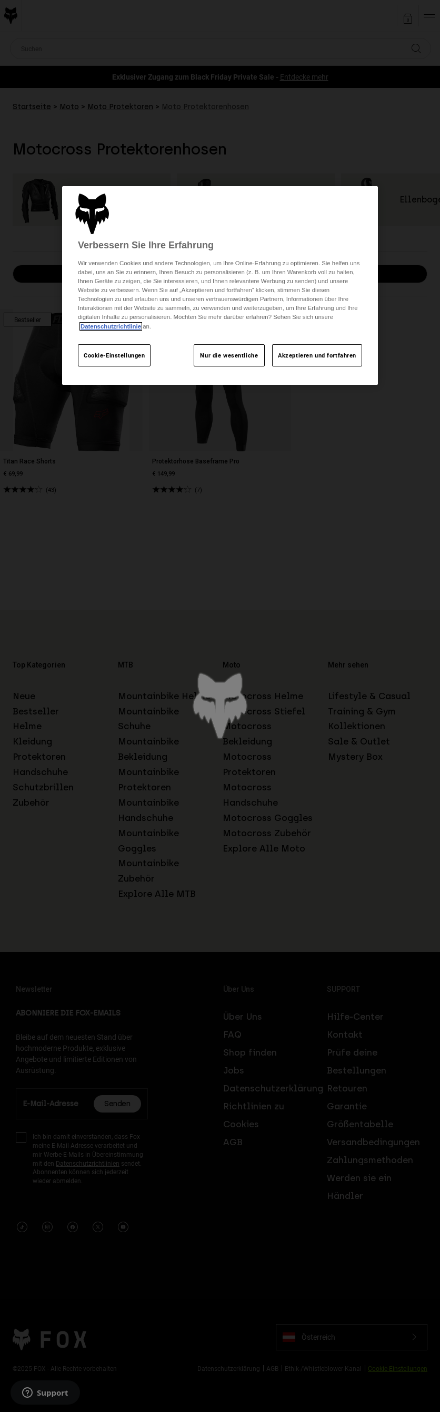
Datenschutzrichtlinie (111, 326)
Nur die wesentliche (229, 355)
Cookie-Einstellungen (114, 355)
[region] (220, 285)
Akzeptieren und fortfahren (317, 355)
